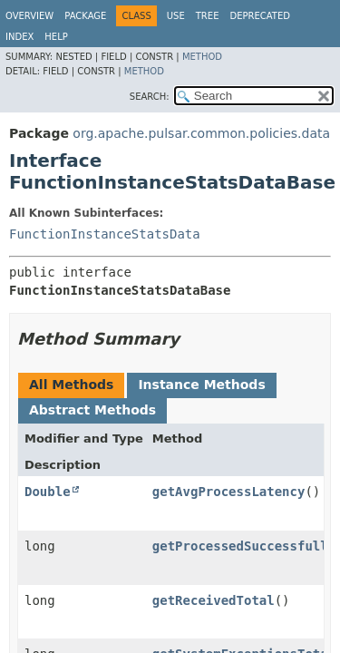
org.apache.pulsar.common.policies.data (201, 133)
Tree (207, 16)
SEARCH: (150, 97)
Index (19, 37)
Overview (29, 16)
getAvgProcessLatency (229, 491)
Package (85, 16)
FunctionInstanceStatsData (104, 234)
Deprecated (259, 16)
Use (176, 16)
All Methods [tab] (71, 384)
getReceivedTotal (213, 600)
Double (47, 491)
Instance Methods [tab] (201, 384)
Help (55, 37)
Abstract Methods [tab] (92, 410)
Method (202, 57)
